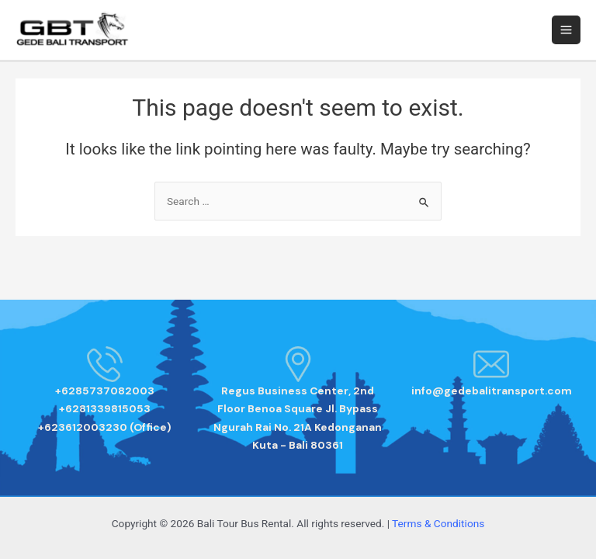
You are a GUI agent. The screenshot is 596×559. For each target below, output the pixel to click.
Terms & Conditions (438, 523)
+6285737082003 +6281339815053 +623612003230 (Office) (105, 409)
